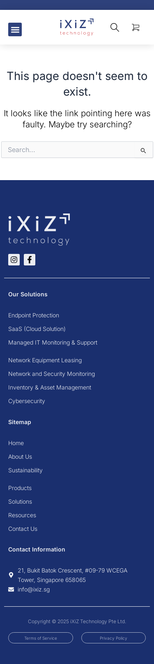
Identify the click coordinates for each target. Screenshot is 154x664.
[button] (15, 29)
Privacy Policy (113, 638)
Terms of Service (40, 638)
